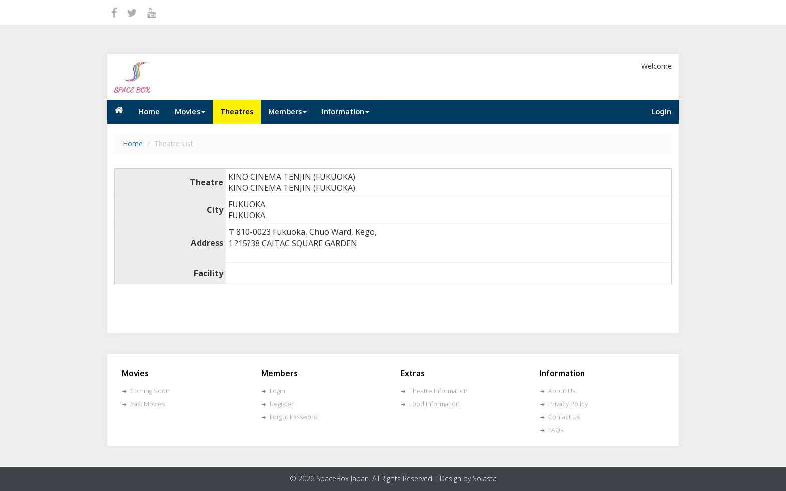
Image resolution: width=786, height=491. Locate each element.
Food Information (434, 404)
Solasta (485, 478)
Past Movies (147, 404)
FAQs (555, 430)
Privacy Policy (568, 404)
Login (661, 111)
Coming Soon (150, 391)
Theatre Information (438, 391)
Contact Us (564, 417)
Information (345, 111)
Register (282, 404)
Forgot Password (294, 417)
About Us (561, 391)
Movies (190, 111)
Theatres (236, 111)
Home (149, 111)
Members (287, 111)
